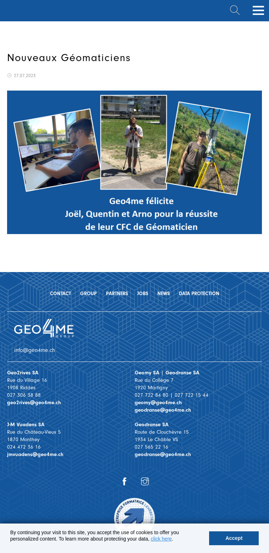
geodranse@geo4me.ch (163, 410)
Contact (60, 294)
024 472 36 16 (24, 447)
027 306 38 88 (24, 395)
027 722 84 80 (151, 395)
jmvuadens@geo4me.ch (35, 454)
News (163, 294)
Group (88, 294)
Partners (117, 294)
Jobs (142, 294)
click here (161, 539)
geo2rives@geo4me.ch (34, 403)
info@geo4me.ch (34, 350)
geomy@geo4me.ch (158, 403)
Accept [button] (233, 538)
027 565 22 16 (151, 447)
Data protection (199, 294)
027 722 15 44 (191, 395)
